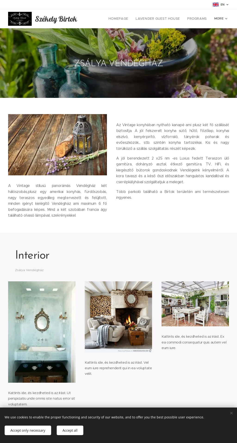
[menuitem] (125, 19)
